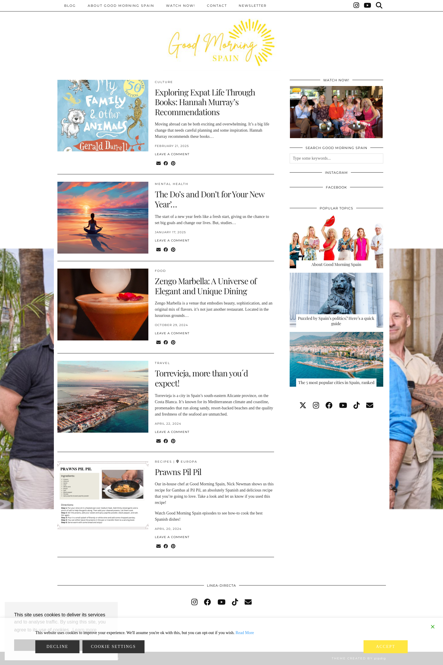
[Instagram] (357, 5)
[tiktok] (357, 405)
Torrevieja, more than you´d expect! (201, 378)
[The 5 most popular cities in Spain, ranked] (336, 359)
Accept (385, 646)
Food (160, 271)
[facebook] (329, 405)
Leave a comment (172, 154)
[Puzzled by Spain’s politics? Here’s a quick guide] (336, 300)
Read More (244, 633)
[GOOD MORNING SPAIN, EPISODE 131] (336, 112)
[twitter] (302, 405)
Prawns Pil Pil (178, 471)
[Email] (369, 405)
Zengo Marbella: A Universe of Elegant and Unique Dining (205, 285)
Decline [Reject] (57, 646)
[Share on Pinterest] (173, 164)
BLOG (70, 6)
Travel (162, 363)
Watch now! (180, 6)
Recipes (163, 462)
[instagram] (316, 405)
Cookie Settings (113, 646)
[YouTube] (368, 5)
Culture (164, 82)
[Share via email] (158, 164)
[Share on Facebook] (166, 164)
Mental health (171, 184)
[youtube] (343, 405)
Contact (217, 6)
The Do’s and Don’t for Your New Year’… (209, 198)
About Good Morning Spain (121, 6)
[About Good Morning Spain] (336, 241)
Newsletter (253, 6)
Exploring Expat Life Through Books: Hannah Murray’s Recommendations (205, 102)
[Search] (379, 5)
